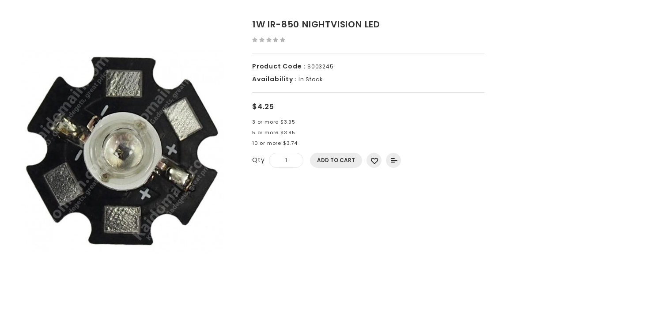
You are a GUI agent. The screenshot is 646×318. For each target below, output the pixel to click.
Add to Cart (336, 160)
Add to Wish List (374, 160)
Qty (258, 159)
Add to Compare (393, 160)
